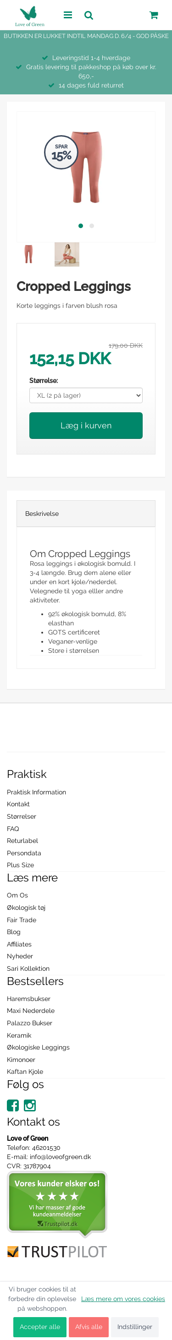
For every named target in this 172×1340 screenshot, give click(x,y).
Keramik (19, 1035)
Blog (14, 931)
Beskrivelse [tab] (42, 513)
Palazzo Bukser (29, 1023)
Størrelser (21, 816)
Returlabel (22, 840)
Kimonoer (21, 1059)
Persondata (24, 853)
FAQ (13, 828)
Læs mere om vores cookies (123, 1298)
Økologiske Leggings (38, 1047)
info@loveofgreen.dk (60, 1156)
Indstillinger (134, 1326)
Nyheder (20, 956)
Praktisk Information (36, 792)
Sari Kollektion (28, 968)
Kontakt (18, 804)
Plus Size (20, 865)
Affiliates (19, 944)
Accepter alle (40, 1326)
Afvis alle (88, 1326)
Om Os (17, 895)
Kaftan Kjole (25, 1071)
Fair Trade (21, 920)
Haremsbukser (28, 998)
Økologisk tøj (26, 907)
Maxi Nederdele (31, 1010)
